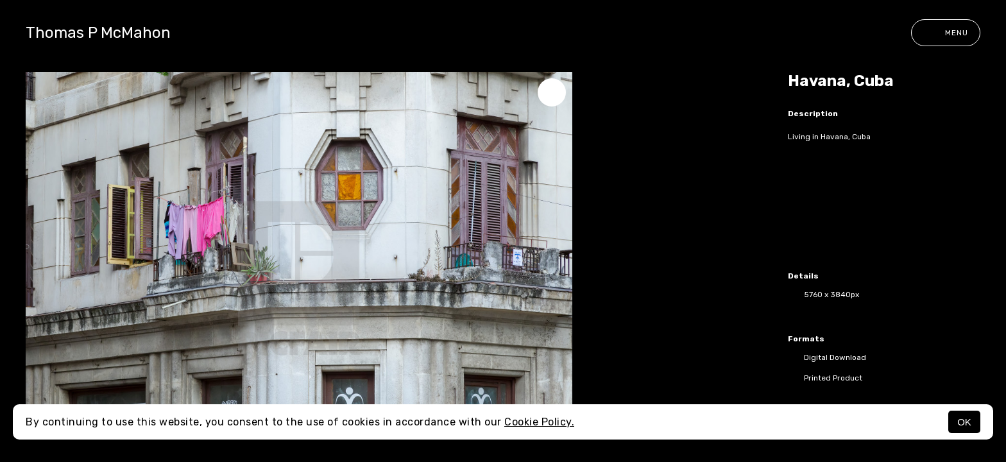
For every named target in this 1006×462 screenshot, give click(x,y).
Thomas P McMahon (98, 33)
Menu (945, 32)
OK (964, 421)
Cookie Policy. (539, 422)
